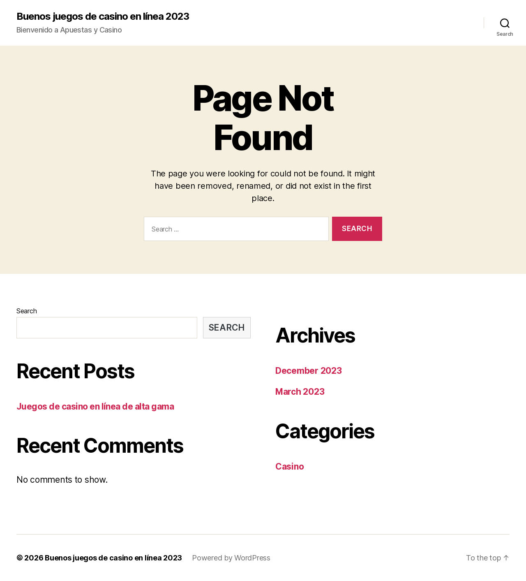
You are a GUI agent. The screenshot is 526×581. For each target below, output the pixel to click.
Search (26, 311)
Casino (289, 466)
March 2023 (299, 392)
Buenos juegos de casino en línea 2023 (102, 16)
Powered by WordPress (231, 557)
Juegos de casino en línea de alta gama (95, 406)
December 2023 (308, 371)
